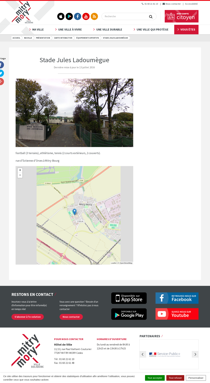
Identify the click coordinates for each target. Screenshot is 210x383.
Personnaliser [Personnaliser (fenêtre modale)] (195, 377)
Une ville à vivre (70, 29)
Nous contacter (171, 3)
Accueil (16, 38)
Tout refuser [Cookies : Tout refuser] (175, 377)
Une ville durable (109, 29)
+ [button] (20, 170)
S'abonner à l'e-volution (28, 316)
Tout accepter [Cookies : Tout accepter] (154, 377)
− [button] (20, 175)
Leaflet (113, 263)
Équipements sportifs (87, 38)
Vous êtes (187, 29)
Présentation (43, 38)
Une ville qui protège (152, 29)
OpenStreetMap (126, 263)
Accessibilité (191, 3)
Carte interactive (63, 38)
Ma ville (38, 29)
